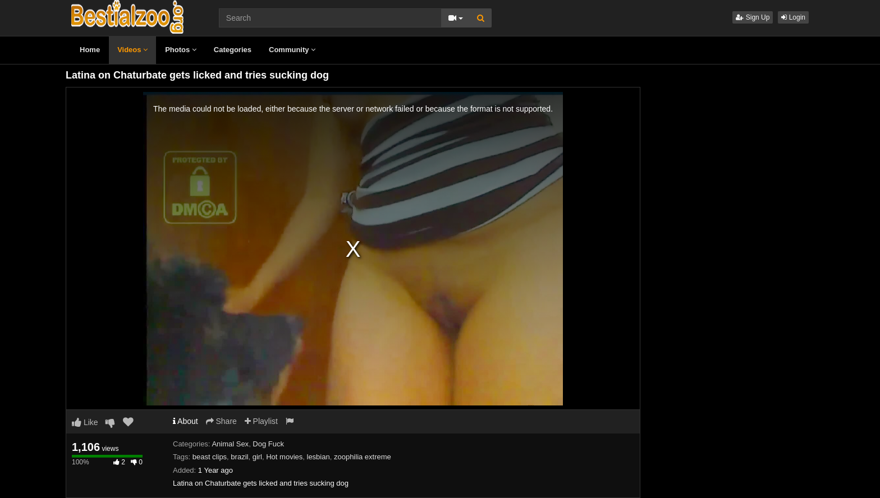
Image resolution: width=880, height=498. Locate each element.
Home (90, 49)
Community (292, 49)
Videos (132, 49)
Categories (232, 49)
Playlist (261, 421)
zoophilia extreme (362, 457)
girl (257, 457)
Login (793, 17)
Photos (180, 49)
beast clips (209, 457)
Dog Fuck (268, 444)
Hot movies (284, 457)
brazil (239, 457)
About (185, 421)
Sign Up (752, 17)
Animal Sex (230, 444)
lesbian (318, 457)
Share (221, 421)
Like (85, 422)
